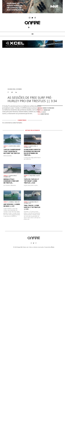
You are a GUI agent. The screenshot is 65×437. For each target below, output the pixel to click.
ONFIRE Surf (47, 110)
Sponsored (51, 108)
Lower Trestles (44, 114)
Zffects (52, 247)
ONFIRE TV (45, 108)
